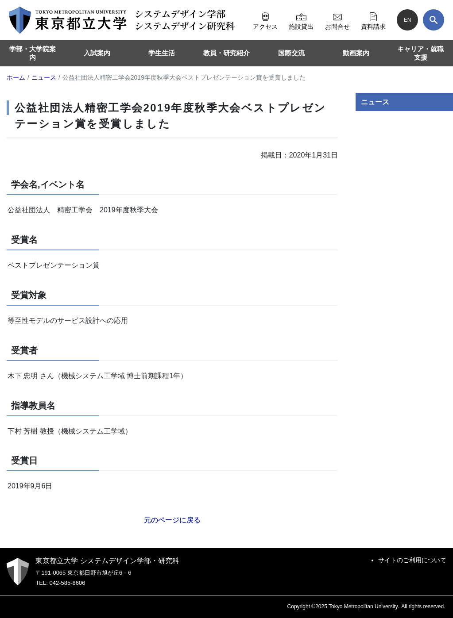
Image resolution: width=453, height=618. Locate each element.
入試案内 (97, 53)
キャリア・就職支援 (420, 53)
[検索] (433, 20)
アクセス (265, 20)
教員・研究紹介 (226, 53)
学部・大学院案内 (32, 53)
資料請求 (373, 20)
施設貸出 (301, 20)
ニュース (375, 102)
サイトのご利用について (412, 560)
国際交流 (291, 53)
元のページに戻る (172, 520)
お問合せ (337, 20)
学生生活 (161, 53)
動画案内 (356, 53)
